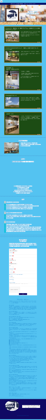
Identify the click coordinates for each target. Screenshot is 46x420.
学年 (10, 266)
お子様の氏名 (11, 256)
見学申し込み (26, 3)
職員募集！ (22, 3)
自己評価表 (18, 3)
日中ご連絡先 (11, 280)
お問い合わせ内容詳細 (12, 286)
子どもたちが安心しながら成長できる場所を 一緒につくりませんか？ (31, 411)
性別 (10, 269)
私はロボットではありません (14, 294)
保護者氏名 (10, 259)
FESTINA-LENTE (32, 3)
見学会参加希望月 (11, 283)
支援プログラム (13, 3)
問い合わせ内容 (11, 253)
